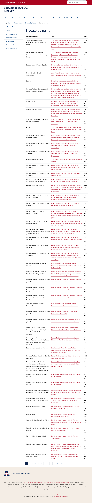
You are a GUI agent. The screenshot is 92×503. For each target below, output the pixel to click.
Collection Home (10, 27)
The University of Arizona (60, 496)
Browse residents (11, 38)
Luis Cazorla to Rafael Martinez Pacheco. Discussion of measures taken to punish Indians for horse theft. (66, 266)
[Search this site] (75, 2)
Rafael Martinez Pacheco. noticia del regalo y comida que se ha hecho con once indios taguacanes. (65, 154)
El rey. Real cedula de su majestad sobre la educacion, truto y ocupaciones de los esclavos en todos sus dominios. (66, 83)
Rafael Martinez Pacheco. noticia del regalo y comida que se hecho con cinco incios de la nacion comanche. (65, 168)
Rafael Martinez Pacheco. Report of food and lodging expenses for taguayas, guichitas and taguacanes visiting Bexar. (65, 248)
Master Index (18, 23)
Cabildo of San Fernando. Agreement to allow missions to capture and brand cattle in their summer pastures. (65, 364)
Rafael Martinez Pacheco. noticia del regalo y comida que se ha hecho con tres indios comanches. (65, 146)
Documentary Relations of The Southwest (37, 18)
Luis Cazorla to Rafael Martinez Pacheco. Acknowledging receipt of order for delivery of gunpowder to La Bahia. (65, 350)
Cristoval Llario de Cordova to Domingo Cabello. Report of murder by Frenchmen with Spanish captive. (66, 392)
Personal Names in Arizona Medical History (67, 18)
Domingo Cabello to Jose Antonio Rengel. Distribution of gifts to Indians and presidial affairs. (64, 456)
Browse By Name (30, 23)
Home (7, 18)
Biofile (7, 31)
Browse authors (11, 45)
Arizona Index (16, 18)
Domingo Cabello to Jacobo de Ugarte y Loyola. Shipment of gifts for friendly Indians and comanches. (66, 400)
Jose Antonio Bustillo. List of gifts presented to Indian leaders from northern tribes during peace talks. (66, 130)
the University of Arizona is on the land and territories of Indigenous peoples (46, 482)
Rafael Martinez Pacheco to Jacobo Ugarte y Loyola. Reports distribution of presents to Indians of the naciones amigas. (65, 197)
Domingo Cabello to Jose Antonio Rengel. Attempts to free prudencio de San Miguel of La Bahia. (66, 422)
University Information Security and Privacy (46, 494)
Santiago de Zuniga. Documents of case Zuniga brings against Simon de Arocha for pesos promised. (66, 122)
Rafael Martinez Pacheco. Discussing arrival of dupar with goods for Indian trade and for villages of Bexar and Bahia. (66, 224)
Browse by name (11, 34)
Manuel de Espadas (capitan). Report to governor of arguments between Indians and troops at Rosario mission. (66, 67)
